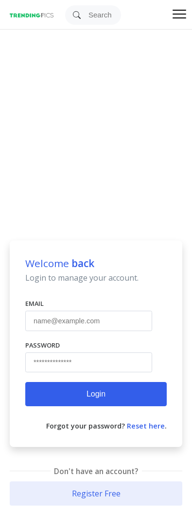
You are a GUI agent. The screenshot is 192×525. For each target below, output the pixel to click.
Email (34, 303)
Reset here (146, 425)
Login (96, 394)
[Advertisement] (91, 125)
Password (42, 345)
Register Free (96, 493)
